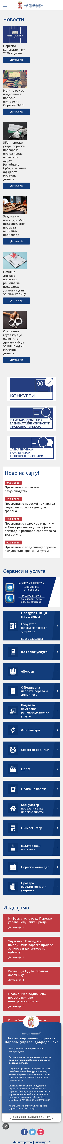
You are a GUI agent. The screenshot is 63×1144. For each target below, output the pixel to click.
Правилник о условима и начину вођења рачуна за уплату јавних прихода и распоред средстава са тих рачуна (30, 529)
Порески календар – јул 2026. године (14, 49)
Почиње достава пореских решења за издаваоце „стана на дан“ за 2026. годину (14, 283)
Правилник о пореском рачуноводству (22, 489)
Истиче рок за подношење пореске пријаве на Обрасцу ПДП (13, 98)
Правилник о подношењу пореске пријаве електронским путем (30, 549)
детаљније (16, 59)
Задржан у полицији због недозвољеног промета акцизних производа (14, 226)
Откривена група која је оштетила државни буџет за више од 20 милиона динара (14, 342)
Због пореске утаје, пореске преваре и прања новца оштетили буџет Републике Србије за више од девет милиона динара (14, 161)
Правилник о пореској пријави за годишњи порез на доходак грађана (30, 507)
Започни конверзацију (31, 1117)
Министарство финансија (31, 1142)
